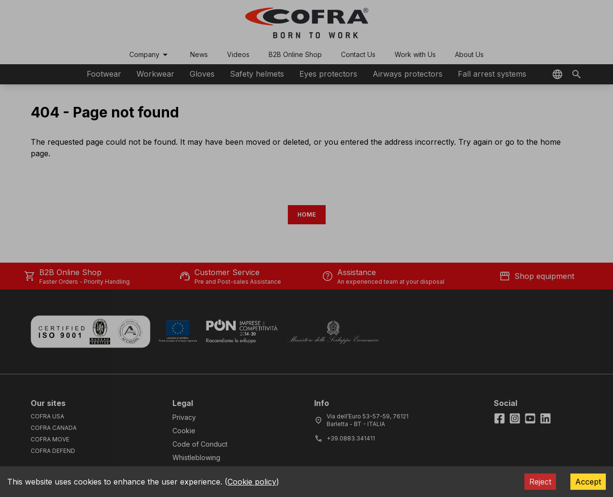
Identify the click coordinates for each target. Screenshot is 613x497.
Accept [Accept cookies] (588, 481)
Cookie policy (251, 481)
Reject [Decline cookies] (540, 481)
